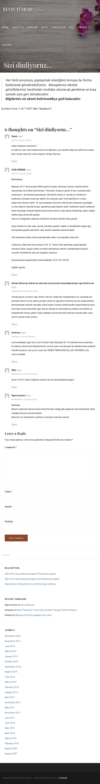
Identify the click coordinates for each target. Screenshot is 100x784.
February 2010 (12, 743)
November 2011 (12, 712)
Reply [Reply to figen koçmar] (14, 424)
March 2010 (10, 738)
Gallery (6, 44)
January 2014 (11, 692)
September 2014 (13, 666)
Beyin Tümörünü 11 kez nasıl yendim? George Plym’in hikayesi (46, 610)
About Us (17, 27)
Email (8, 506)
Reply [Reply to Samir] (14, 161)
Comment (11, 447)
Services (32, 27)
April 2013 (10, 697)
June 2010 (10, 723)
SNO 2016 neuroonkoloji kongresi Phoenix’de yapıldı (30, 574)
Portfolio (83, 27)
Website (9, 521)
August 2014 (11, 671)
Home (5, 27)
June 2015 (10, 646)
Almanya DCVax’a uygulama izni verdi (33, 615)
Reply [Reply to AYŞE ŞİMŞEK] (14, 274)
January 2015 (11, 656)
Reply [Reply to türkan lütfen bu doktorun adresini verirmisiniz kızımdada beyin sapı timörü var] (14, 324)
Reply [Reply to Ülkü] (14, 387)
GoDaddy (63, 778)
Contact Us (58, 27)
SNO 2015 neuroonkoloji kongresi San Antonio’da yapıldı (32, 579)
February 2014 (12, 687)
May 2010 (9, 728)
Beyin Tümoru (18, 9)
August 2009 (11, 748)
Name (9, 491)
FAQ (71, 27)
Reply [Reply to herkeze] (14, 361)
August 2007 (11, 753)
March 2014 (10, 682)
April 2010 (10, 733)
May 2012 (9, 707)
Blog (44, 27)
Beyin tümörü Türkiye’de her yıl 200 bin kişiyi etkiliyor (30, 584)
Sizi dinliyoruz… (28, 605)
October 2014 (11, 661)
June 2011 (10, 718)
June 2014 (10, 677)
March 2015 (10, 651)
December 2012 (12, 702)
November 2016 (12, 636)
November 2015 (12, 641)
